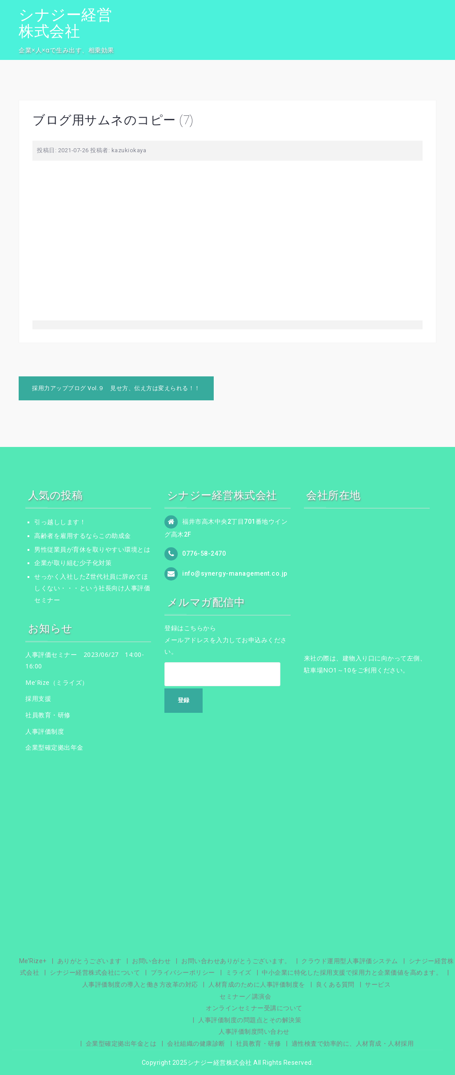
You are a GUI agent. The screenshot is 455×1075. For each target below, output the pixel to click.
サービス (378, 984)
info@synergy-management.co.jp (234, 573)
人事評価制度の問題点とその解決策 (249, 1020)
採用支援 (38, 698)
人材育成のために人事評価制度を (256, 984)
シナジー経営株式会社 (65, 23)
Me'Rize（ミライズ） (56, 682)
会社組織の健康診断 (196, 1043)
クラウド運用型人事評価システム (349, 960)
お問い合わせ (151, 960)
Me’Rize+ (33, 960)
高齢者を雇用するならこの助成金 (82, 535)
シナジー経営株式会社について (95, 972)
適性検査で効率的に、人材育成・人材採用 (352, 1043)
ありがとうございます (89, 960)
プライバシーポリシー (183, 972)
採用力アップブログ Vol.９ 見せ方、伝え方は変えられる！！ (116, 388)
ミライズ (238, 972)
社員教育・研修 (48, 715)
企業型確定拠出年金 (54, 747)
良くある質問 (335, 984)
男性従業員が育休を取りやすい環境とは (92, 549)
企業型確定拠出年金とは (121, 1043)
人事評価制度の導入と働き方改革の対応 (140, 984)
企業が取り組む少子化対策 (73, 562)
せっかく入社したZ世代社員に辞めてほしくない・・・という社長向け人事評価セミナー (92, 588)
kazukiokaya (129, 150)
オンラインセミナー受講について (254, 1008)
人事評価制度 (44, 731)
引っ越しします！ (60, 522)
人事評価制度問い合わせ (254, 1031)
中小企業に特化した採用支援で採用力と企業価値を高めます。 (352, 972)
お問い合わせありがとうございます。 (236, 960)
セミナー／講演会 (245, 996)
